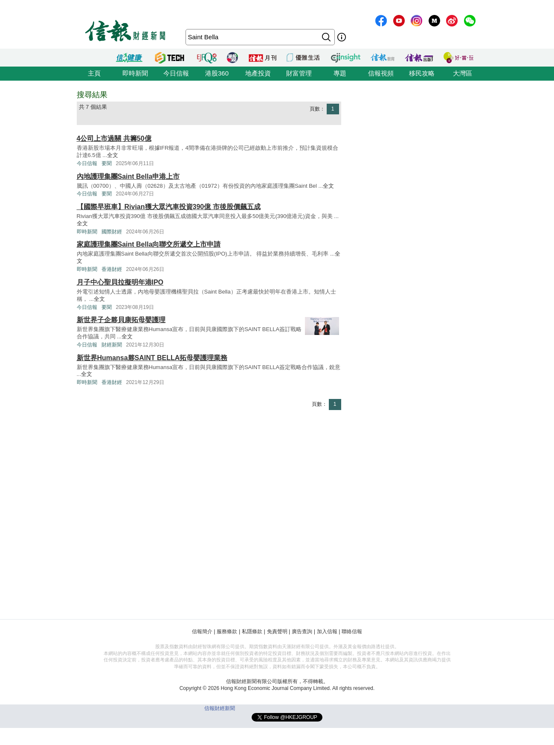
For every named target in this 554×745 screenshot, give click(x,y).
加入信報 (327, 631)
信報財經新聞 (219, 708)
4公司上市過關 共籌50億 (114, 138)
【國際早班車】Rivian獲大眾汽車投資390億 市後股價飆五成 (169, 206)
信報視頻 (381, 73)
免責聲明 (277, 631)
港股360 (217, 73)
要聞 (107, 163)
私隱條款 (252, 631)
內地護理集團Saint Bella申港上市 (128, 176)
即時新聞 (135, 73)
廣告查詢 (302, 631)
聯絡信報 (352, 631)
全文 (112, 155)
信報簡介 (202, 631)
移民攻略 (422, 73)
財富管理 (299, 73)
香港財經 (112, 269)
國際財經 (112, 232)
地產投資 (258, 73)
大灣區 (462, 73)
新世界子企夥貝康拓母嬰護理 (121, 319)
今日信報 (176, 73)
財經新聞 (112, 345)
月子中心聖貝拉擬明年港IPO (120, 282)
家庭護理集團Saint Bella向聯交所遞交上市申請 (149, 244)
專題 (340, 73)
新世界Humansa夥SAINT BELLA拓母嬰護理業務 (152, 357)
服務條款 (227, 631)
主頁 (94, 73)
